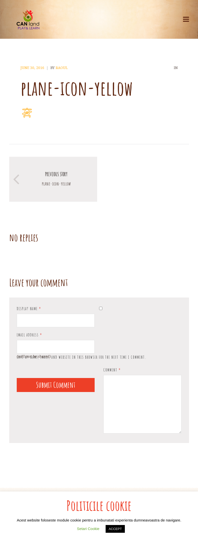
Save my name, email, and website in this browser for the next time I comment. (82, 357)
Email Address (29, 335)
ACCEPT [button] (115, 529)
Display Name (29, 308)
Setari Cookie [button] (88, 528)
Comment (112, 370)
